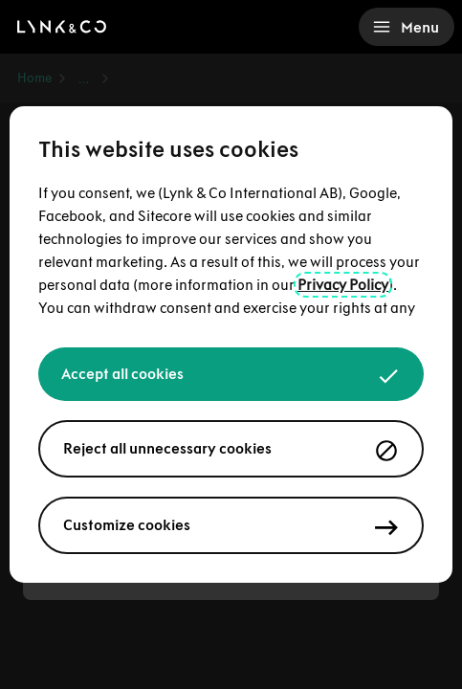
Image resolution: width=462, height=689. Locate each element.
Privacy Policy (342, 285)
